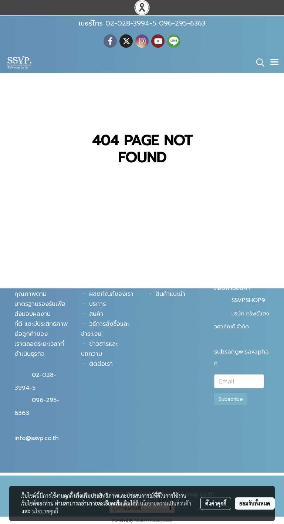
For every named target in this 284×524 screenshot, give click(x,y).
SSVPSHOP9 (248, 300)
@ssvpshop (247, 275)
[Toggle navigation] (274, 62)
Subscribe (231, 399)
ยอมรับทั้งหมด (254, 503)
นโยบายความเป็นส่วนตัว (165, 503)
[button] (257, 62)
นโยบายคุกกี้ (45, 511)
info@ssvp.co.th (36, 438)
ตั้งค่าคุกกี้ (215, 503)
